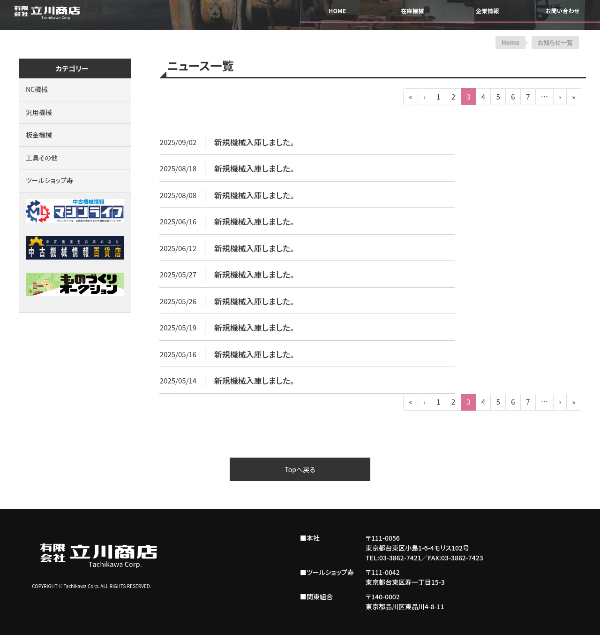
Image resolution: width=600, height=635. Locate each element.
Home (510, 42)
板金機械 (39, 134)
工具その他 (42, 157)
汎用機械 (39, 112)
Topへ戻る (300, 469)
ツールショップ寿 (49, 180)
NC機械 (37, 89)
